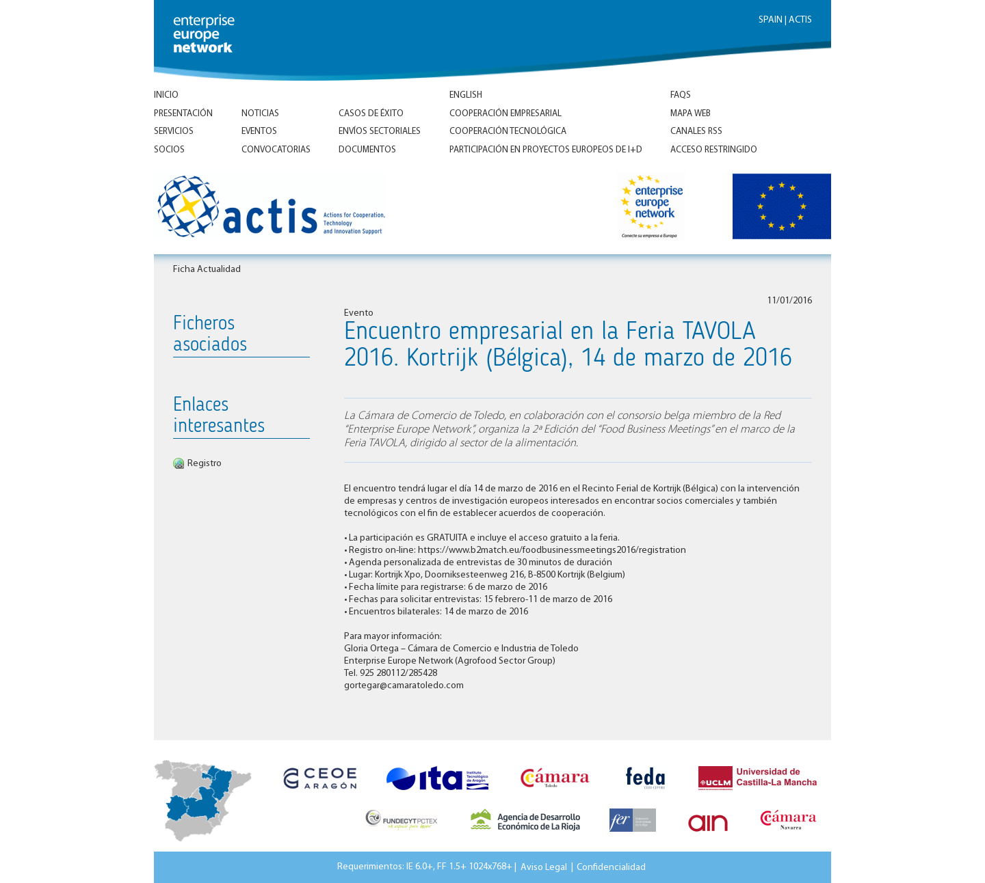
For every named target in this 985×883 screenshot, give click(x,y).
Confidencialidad (611, 867)
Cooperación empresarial (505, 113)
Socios (169, 150)
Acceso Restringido (713, 150)
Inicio (166, 95)
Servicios (174, 131)
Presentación (183, 113)
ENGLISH (465, 95)
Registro (204, 464)
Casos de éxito (371, 113)
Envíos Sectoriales (380, 131)
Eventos (259, 131)
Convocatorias (276, 150)
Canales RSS (696, 131)
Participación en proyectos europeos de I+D (545, 150)
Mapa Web (690, 113)
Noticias (260, 113)
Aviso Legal (544, 867)
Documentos (367, 150)
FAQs (680, 95)
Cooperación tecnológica (507, 131)
